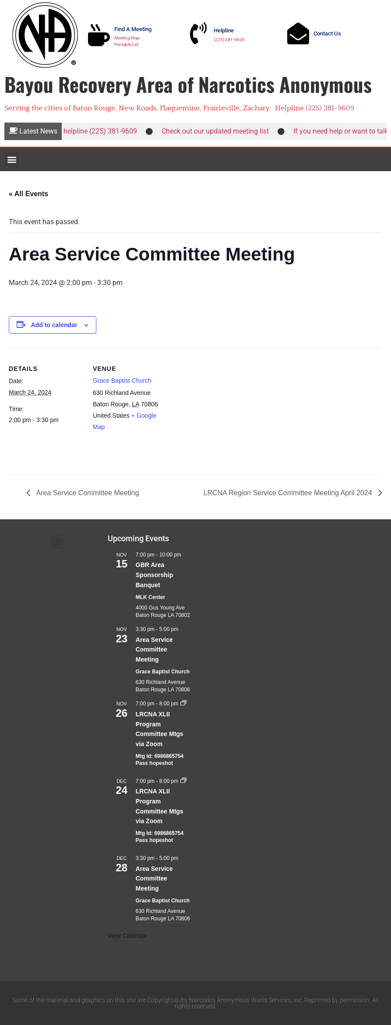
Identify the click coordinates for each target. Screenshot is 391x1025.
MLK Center (150, 597)
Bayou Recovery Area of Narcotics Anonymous (188, 84)
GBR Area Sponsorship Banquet (154, 574)
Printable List (126, 44)
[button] (11, 159)
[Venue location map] (223, 408)
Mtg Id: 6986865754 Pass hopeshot (159, 760)
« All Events (28, 193)
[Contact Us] (298, 33)
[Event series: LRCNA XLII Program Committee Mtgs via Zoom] (183, 704)
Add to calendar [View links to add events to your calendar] (54, 324)
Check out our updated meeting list (218, 131)
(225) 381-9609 (229, 39)
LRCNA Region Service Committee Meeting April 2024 (288, 493)
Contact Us (327, 33)
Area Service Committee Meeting (87, 493)
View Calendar (128, 935)
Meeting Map (127, 37)
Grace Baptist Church (122, 380)
